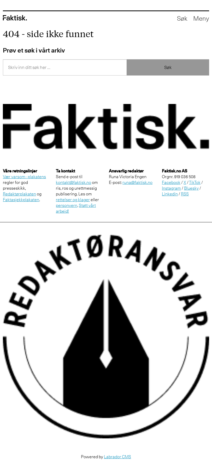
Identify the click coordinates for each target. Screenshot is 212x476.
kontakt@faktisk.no (73, 182)
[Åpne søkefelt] (182, 18)
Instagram (171, 188)
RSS (185, 194)
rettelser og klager (73, 199)
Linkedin (170, 194)
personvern (66, 205)
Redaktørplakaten (19, 194)
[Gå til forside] (15, 18)
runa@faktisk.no (137, 182)
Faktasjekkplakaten (21, 199)
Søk (168, 67)
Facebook (171, 182)
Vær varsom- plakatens (24, 176)
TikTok (195, 182)
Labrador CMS (117, 457)
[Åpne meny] (201, 18)
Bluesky (191, 188)
